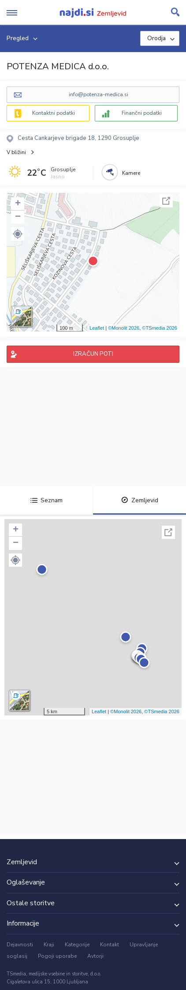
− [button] (18, 217)
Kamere (131, 173)
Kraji (49, 944)
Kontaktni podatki (53, 113)
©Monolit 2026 (123, 328)
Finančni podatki (142, 113)
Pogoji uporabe (57, 956)
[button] (17, 234)
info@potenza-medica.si (98, 94)
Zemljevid (139, 500)
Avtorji (95, 956)
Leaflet (96, 328)
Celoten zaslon (166, 200)
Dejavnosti (20, 944)
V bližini (16, 152)
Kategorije (77, 944)
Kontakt (109, 944)
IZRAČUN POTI (93, 354)
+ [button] (18, 204)
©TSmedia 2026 (159, 328)
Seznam (46, 500)
